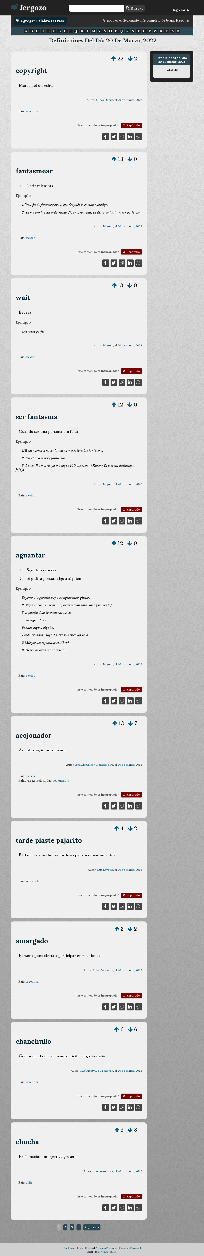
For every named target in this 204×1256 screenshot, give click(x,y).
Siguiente (91, 1227)
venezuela (32, 881)
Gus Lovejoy (105, 869)
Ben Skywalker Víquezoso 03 (94, 764)
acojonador (34, 735)
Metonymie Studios (107, 1251)
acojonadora (61, 780)
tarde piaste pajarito (49, 840)
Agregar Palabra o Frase (40, 20)
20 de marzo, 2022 (130, 100)
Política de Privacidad (130, 1248)
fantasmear (34, 171)
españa (30, 776)
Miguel (108, 226)
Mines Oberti (104, 100)
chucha (27, 1141)
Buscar (134, 8)
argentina (32, 111)
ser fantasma (37, 416)
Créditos (89, 1248)
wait (23, 297)
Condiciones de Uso (73, 1248)
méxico (30, 238)
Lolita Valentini (103, 970)
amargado (32, 940)
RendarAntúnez (103, 1171)
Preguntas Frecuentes (106, 1248)
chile (29, 1182)
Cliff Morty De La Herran (96, 1070)
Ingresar (181, 10)
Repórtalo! (131, 125)
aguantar (30, 555)
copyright (32, 70)
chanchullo (33, 1041)
